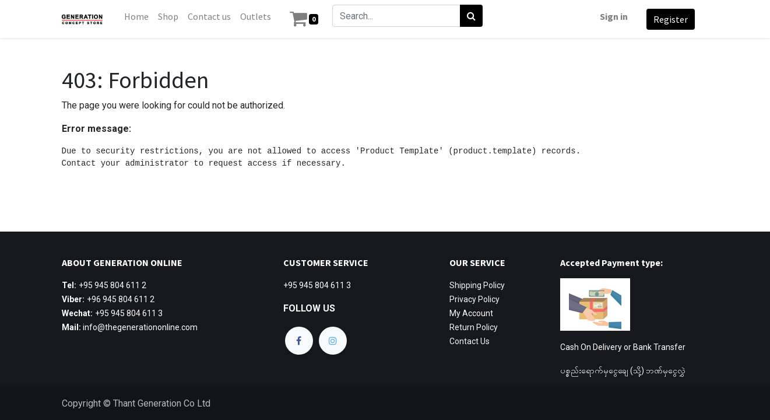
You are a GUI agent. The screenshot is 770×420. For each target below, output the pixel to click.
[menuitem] (139, 16)
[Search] (473, 16)
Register (668, 19)
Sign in (611, 16)
